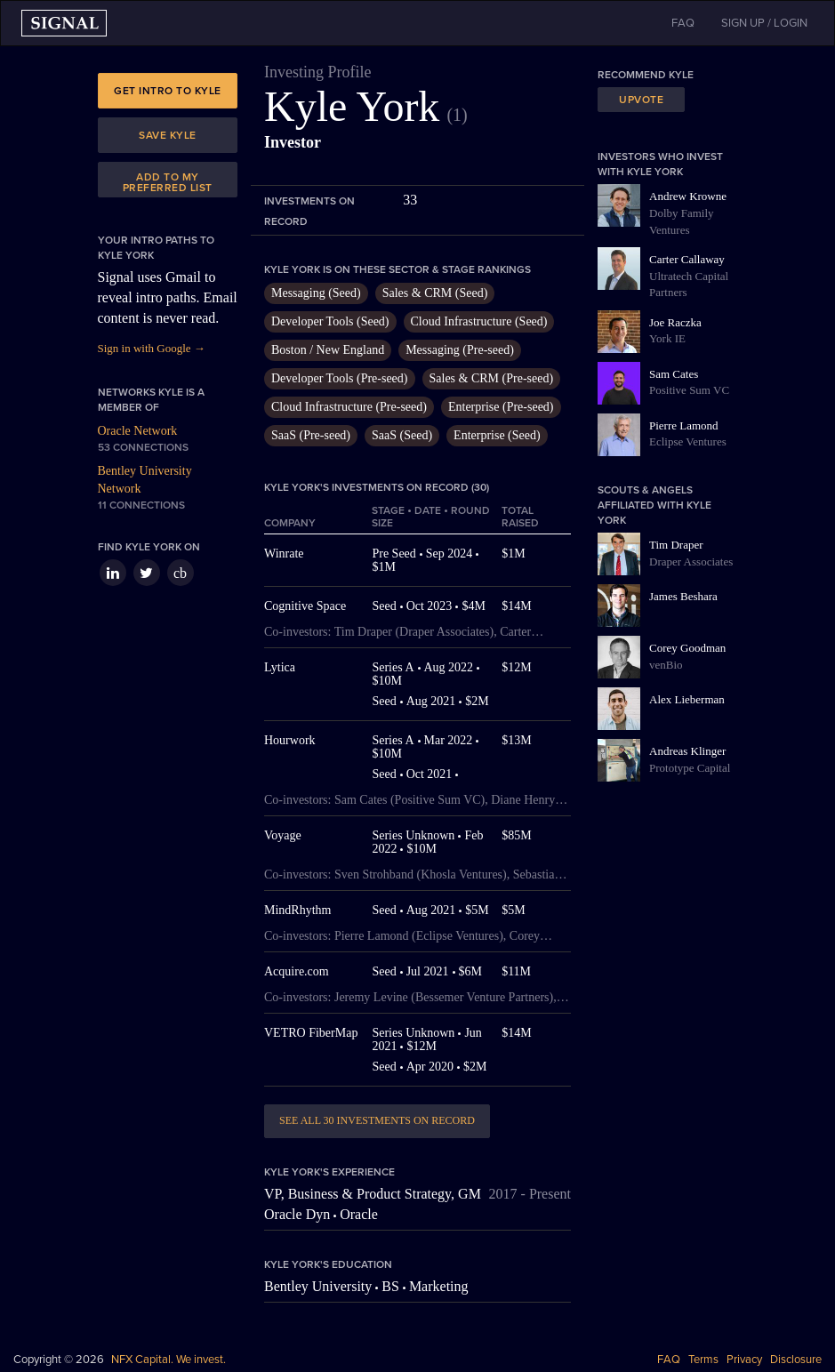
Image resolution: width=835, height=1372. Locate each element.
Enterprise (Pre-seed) (501, 406)
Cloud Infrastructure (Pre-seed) (349, 406)
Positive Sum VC (689, 390)
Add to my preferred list (168, 182)
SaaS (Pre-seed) (310, 435)
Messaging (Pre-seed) (459, 350)
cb (180, 573)
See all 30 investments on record (377, 1120)
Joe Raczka (675, 322)
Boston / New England (327, 350)
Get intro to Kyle (167, 90)
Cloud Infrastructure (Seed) (479, 321)
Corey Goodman (687, 647)
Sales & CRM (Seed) (435, 293)
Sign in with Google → (151, 348)
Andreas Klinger (687, 751)
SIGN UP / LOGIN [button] (764, 23)
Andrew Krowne (688, 196)
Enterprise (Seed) (497, 435)
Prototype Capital (689, 767)
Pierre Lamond (684, 425)
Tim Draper (676, 544)
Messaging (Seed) (316, 293)
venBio (666, 664)
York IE (667, 338)
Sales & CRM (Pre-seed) (492, 378)
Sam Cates (673, 374)
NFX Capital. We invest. (168, 1359)
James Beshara (683, 596)
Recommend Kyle (646, 74)
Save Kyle (168, 135)
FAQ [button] (682, 23)
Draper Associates (691, 561)
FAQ (668, 1359)
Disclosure (796, 1359)
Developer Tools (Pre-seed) (339, 378)
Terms (703, 1359)
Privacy (744, 1359)
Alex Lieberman (687, 699)
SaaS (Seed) (402, 435)
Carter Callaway (687, 259)
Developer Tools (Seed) (330, 321)
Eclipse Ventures (688, 441)
